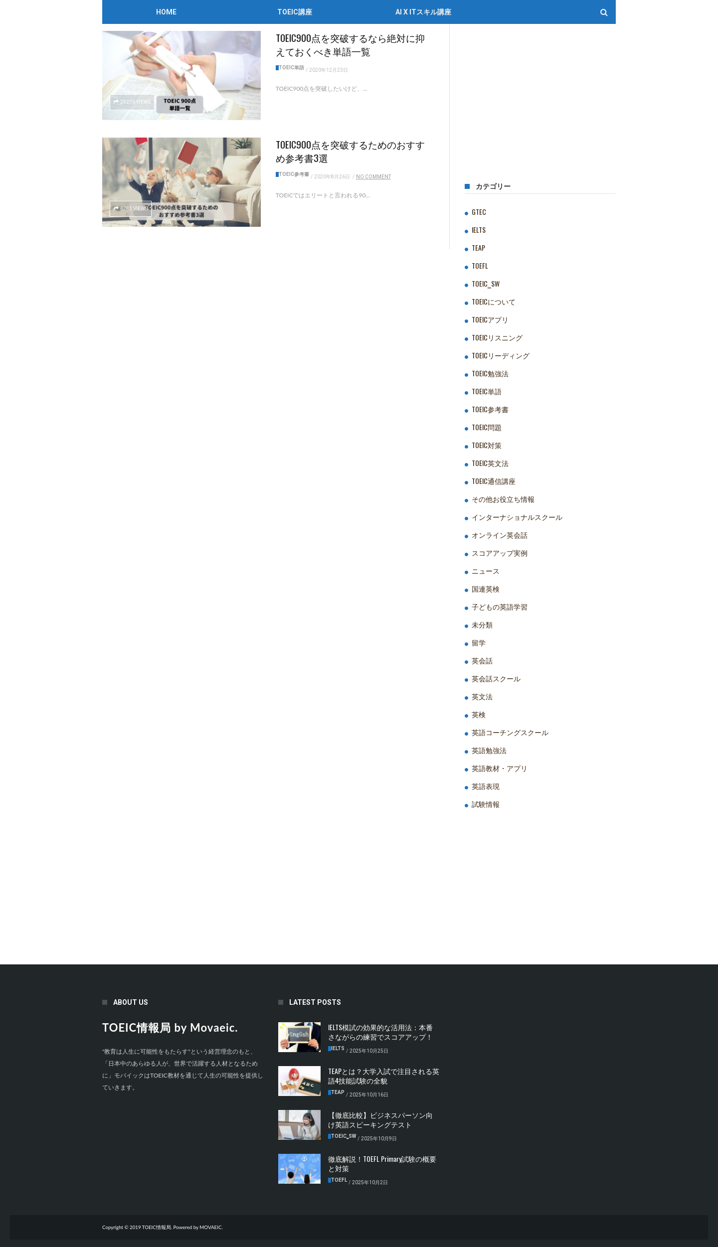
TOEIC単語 (291, 67)
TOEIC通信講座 (494, 480)
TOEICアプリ (490, 319)
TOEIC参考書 (294, 174)
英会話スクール (496, 678)
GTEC (479, 211)
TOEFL (480, 265)
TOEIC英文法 (490, 463)
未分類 (482, 624)
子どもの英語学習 (500, 606)
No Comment (373, 176)
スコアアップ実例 (500, 552)
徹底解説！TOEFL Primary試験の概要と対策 (382, 1163)
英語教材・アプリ (500, 768)
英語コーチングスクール (510, 732)
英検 (479, 714)
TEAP (478, 247)
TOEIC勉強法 (490, 373)
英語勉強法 (489, 750)
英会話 (482, 660)
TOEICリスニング (497, 337)
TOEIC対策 (487, 445)
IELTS (479, 229)
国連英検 (486, 588)
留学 (479, 642)
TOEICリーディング (501, 355)
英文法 (482, 696)
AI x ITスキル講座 (423, 12)
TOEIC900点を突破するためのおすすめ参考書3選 (350, 150)
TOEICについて (494, 301)
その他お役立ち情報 (503, 498)
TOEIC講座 (294, 12)
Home (166, 12)
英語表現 (486, 785)
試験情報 (486, 803)
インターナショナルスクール (517, 516)
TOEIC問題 (487, 427)
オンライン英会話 (500, 534)
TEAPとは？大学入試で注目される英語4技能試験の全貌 (383, 1076)
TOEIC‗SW (486, 283)
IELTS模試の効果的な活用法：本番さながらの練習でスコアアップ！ (380, 1032)
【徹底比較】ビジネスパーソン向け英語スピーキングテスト (380, 1119)
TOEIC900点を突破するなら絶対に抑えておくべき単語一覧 (350, 44)
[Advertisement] (540, 107)
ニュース (486, 570)
